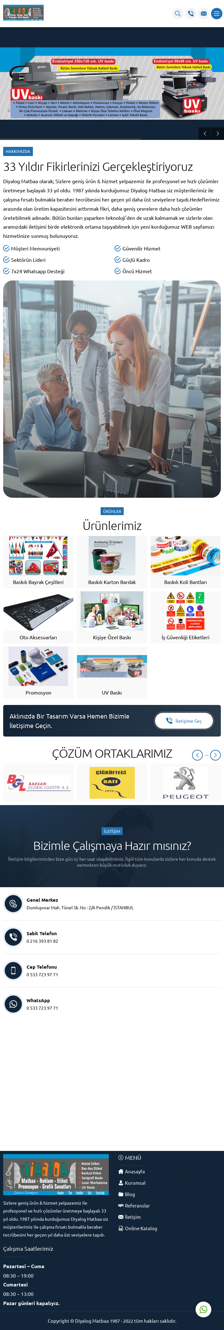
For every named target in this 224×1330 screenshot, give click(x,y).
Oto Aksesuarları (38, 637)
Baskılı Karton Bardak (112, 582)
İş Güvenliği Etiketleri (185, 637)
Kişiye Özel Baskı (112, 637)
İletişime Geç (184, 721)
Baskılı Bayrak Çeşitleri (38, 582)
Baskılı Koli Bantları (185, 582)
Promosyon (38, 692)
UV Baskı (112, 692)
